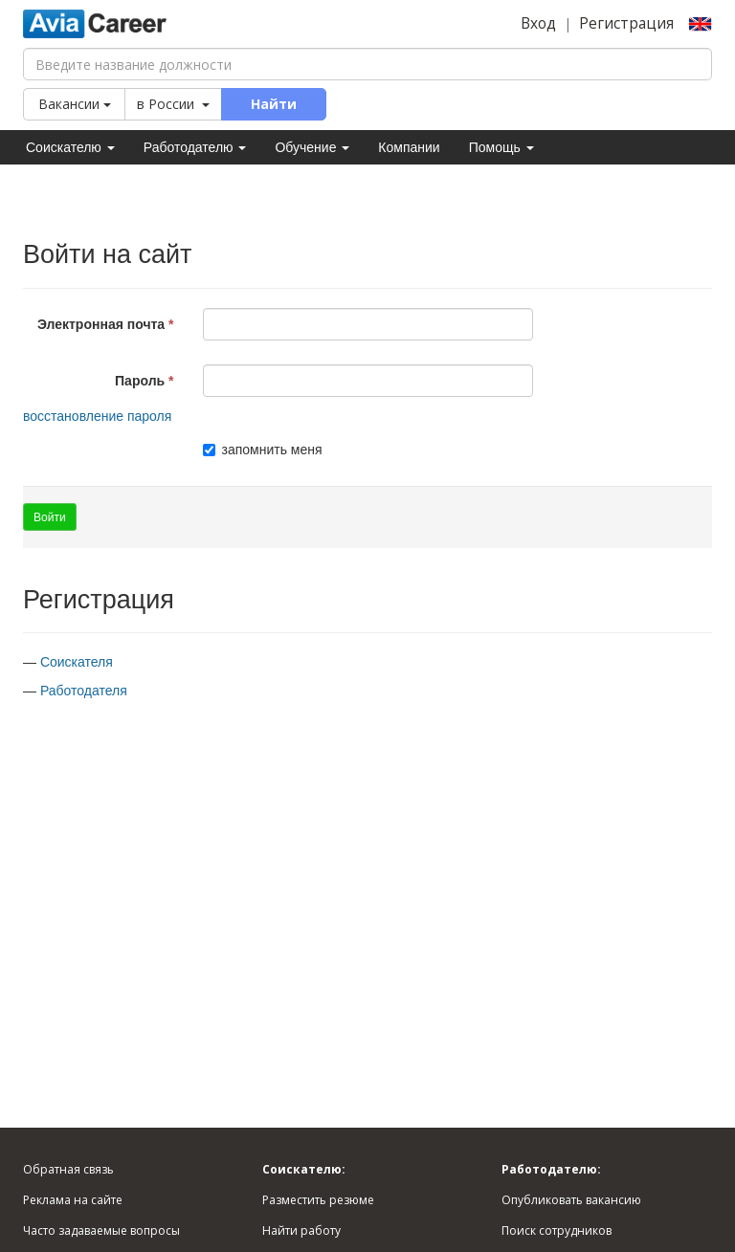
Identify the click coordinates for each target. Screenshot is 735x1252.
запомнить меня (263, 449)
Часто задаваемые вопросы (101, 1230)
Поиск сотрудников (556, 1230)
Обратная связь (68, 1169)
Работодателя (83, 690)
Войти (49, 517)
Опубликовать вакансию (571, 1200)
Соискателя (76, 662)
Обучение (312, 147)
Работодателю (195, 147)
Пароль (140, 380)
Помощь (501, 147)
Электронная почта (101, 324)
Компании (408, 147)
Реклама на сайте (72, 1200)
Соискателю (70, 147)
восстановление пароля (97, 416)
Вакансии (74, 104)
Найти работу (301, 1230)
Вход (538, 23)
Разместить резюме (318, 1200)
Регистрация (626, 23)
